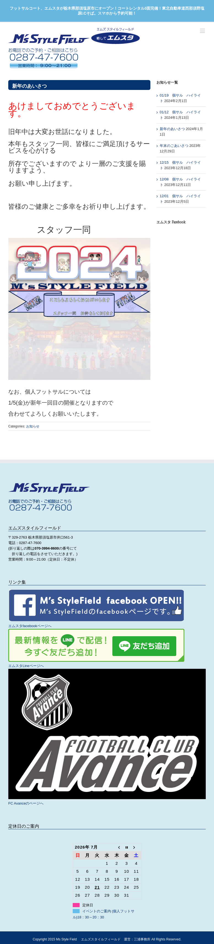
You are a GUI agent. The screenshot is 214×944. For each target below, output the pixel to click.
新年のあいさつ (172, 129)
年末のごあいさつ (174, 146)
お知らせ (32, 426)
